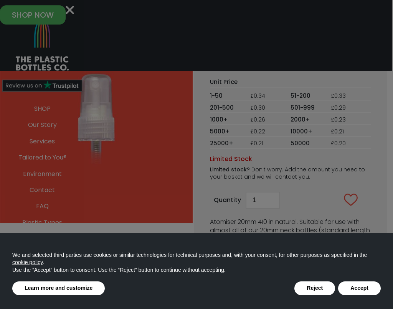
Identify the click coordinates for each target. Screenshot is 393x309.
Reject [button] (315, 288)
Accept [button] (359, 288)
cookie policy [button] (27, 262)
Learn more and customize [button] (58, 288)
